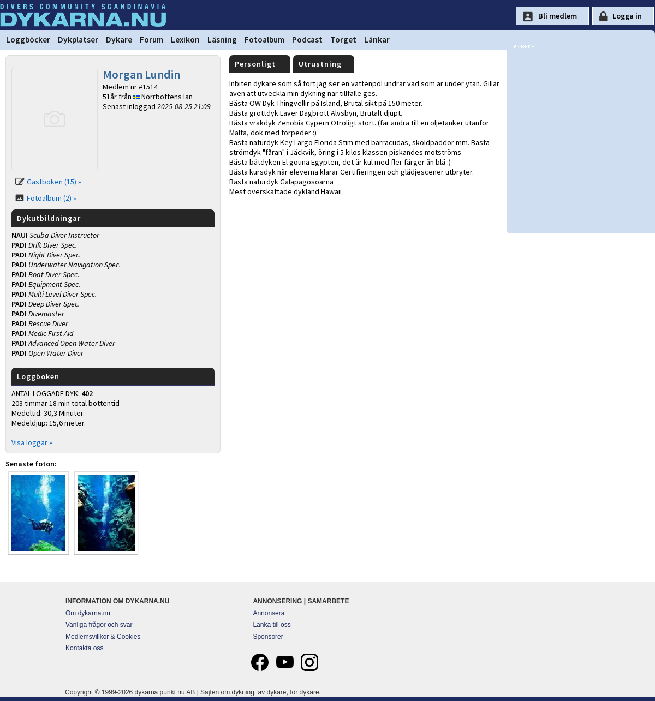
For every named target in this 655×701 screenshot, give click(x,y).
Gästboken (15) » (54, 182)
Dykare (119, 39)
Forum (151, 39)
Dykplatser (78, 39)
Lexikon (185, 39)
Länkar (377, 39)
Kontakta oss (84, 648)
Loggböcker (28, 39)
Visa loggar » (31, 442)
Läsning (222, 39)
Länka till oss (271, 624)
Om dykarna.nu (88, 613)
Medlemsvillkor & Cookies (103, 636)
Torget (343, 39)
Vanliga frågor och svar (99, 624)
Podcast (307, 39)
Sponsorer (268, 636)
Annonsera (268, 613)
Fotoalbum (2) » (51, 198)
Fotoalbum (264, 39)
